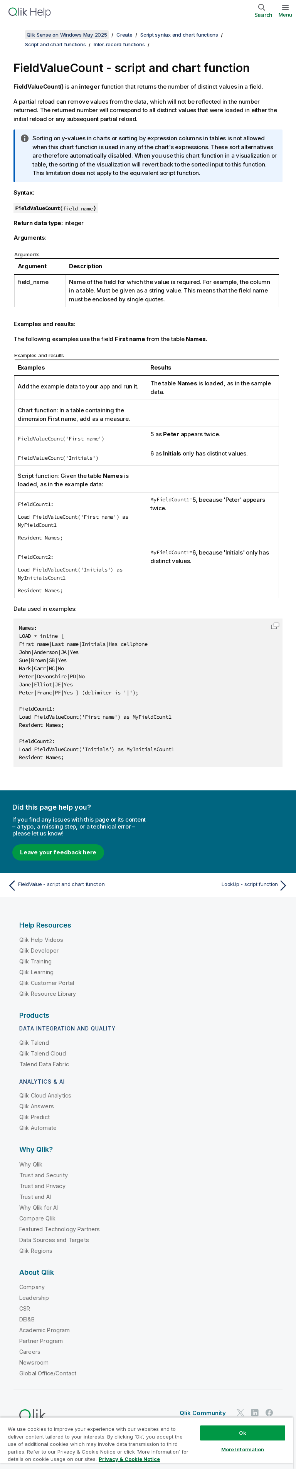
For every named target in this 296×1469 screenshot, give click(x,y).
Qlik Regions (35, 1250)
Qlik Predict (34, 1117)
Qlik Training (35, 961)
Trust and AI (35, 1196)
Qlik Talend (34, 1042)
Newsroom (34, 1362)
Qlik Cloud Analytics (45, 1095)
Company (32, 1287)
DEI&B (27, 1319)
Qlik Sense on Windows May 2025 (67, 35)
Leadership (34, 1297)
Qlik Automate (38, 1127)
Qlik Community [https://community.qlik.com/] (203, 1413)
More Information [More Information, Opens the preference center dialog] (242, 1449)
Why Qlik (30, 1164)
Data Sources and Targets (54, 1240)
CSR (24, 1308)
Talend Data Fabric (44, 1064)
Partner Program (41, 1341)
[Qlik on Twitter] (240, 1413)
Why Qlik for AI (38, 1207)
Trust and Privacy (42, 1186)
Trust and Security (43, 1175)
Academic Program (44, 1330)
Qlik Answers (36, 1106)
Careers (29, 1351)
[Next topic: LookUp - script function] (220, 886)
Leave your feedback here (58, 852)
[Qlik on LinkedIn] (255, 1413)
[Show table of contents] (15, 34)
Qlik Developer (39, 950)
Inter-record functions (119, 44)
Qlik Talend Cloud (42, 1053)
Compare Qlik (37, 1218)
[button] (275, 626)
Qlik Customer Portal (46, 983)
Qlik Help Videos (41, 939)
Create (124, 35)
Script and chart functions (55, 44)
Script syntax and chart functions (179, 35)
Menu (285, 15)
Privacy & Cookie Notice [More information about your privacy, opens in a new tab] (129, 1459)
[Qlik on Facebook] (269, 1413)
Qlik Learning (36, 972)
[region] (146, 1443)
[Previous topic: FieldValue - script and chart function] (75, 886)
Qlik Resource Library (47, 993)
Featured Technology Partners (59, 1229)
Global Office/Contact (47, 1373)
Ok (242, 1433)
